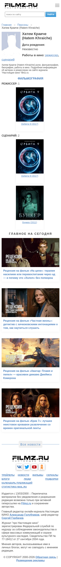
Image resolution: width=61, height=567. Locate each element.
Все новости (30, 444)
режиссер (51, 55)
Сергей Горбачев (12, 518)
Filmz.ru (26, 503)
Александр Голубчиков (24, 514)
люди (27, 479)
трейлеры (8, 475)
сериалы (52, 475)
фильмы (37, 475)
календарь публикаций (17, 483)
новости (23, 475)
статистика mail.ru (14, 487)
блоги (5, 479)
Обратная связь (45, 557)
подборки (51, 479)
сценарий (8, 59)
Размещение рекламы (30, 560)
